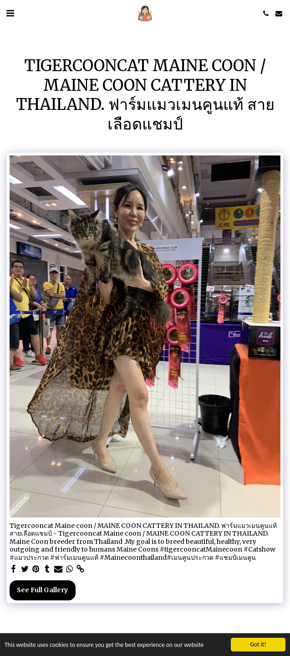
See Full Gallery (42, 590)
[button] (10, 13)
